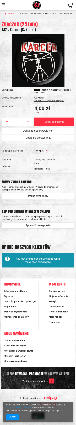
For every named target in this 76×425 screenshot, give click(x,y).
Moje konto (57, 284)
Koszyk (53, 301)
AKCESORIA (50, 14)
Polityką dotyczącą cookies (18, 407)
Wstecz (10, 14)
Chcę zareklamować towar (18, 351)
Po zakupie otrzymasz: (13, 151)
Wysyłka (8, 296)
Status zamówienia (14, 340)
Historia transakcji (59, 312)
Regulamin (10, 306)
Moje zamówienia (58, 296)
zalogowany (44, 262)
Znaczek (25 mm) (20, 24)
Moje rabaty (55, 317)
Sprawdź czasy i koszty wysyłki (49, 100)
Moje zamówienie (16, 333)
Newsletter (55, 322)
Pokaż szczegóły (38, 195)
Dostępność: (7, 90)
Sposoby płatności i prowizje (20, 301)
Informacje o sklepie (15, 291)
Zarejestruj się (57, 291)
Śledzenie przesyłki (15, 346)
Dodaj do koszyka (54, 121)
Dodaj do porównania (38, 137)
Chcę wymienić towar (15, 361)
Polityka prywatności (15, 312)
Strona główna (35, 14)
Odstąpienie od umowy (16, 317)
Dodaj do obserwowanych (38, 130)
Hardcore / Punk (42, 169)
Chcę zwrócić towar (15, 356)
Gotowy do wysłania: (11, 98)
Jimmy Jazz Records (44, 160)
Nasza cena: (8, 107)
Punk (36, 163)
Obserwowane (56, 306)
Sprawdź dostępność (38, 225)
